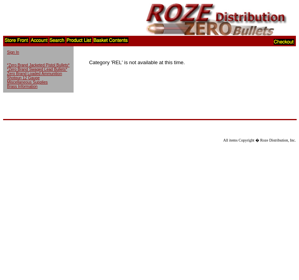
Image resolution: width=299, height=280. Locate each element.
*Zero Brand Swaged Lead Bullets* (37, 69)
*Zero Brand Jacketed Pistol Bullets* (38, 65)
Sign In (13, 52)
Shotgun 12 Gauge (23, 78)
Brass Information (22, 86)
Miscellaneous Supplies (27, 82)
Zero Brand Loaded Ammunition (34, 74)
